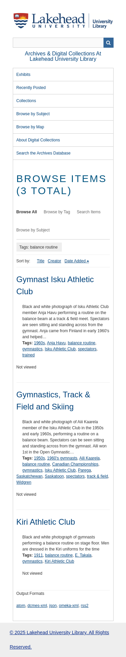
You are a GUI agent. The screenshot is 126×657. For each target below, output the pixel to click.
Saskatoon (54, 476)
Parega (84, 470)
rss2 (85, 605)
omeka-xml (69, 605)
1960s (39, 343)
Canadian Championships (75, 464)
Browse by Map (30, 127)
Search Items (89, 212)
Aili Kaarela (89, 458)
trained (29, 355)
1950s (39, 458)
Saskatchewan (29, 476)
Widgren (24, 482)
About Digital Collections (38, 140)
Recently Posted (31, 87)
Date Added (75, 261)
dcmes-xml (37, 605)
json (53, 605)
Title (40, 261)
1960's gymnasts (62, 458)
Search (108, 43)
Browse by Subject (33, 114)
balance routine (81, 343)
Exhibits (23, 74)
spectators (87, 349)
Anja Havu (56, 343)
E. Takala (83, 555)
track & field (97, 476)
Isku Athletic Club (60, 349)
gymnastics (33, 349)
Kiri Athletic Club (45, 521)
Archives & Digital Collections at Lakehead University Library (63, 56)
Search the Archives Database (43, 153)
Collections (26, 100)
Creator (54, 261)
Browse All (26, 212)
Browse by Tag (57, 212)
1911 (38, 555)
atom (21, 605)
